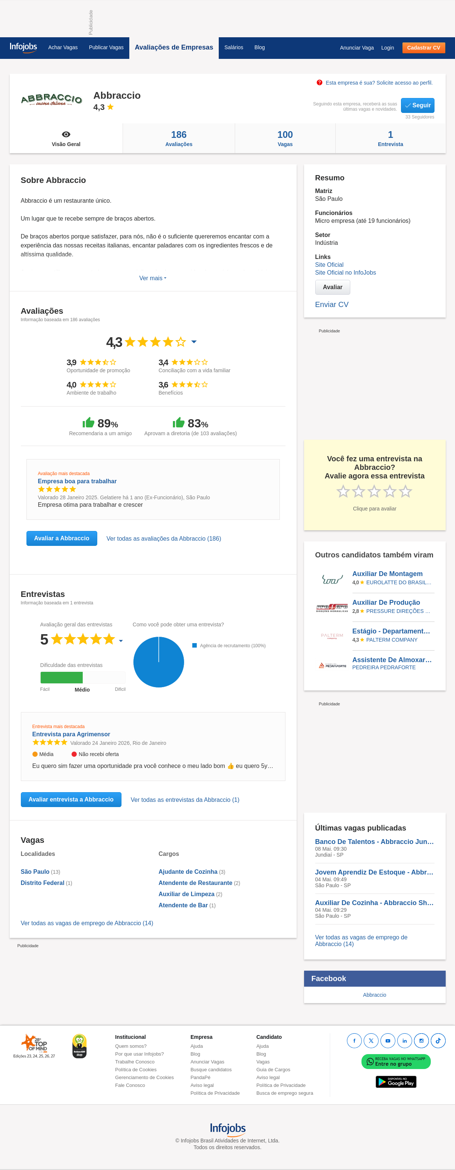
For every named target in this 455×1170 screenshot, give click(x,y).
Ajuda (196, 1046)
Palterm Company (392, 640)
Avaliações (179, 138)
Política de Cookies (136, 1069)
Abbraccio (374, 995)
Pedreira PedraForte (384, 667)
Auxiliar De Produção (386, 602)
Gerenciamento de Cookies (144, 1077)
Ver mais (153, 278)
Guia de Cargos (273, 1069)
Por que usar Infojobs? (139, 1054)
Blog (260, 47)
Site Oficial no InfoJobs (345, 272)
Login (387, 48)
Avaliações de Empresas (174, 47)
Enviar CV (332, 304)
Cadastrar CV (423, 48)
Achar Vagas (63, 47)
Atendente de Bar (183, 905)
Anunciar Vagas (207, 1062)
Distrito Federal (42, 883)
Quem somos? (131, 1046)
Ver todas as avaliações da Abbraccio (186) (164, 538)
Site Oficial (329, 265)
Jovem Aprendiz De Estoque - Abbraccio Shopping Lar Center (375, 872)
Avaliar (333, 287)
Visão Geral (66, 138)
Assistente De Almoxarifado (393, 660)
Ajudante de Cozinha (188, 872)
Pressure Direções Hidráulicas (399, 611)
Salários (233, 47)
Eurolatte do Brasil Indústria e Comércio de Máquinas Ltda (399, 582)
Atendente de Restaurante (196, 883)
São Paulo (35, 872)
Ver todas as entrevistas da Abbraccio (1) (185, 800)
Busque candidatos (211, 1069)
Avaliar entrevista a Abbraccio (71, 799)
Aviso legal (202, 1085)
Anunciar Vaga (357, 48)
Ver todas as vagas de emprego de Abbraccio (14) (87, 923)
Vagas (285, 138)
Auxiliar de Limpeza (187, 894)
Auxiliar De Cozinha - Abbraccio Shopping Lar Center (375, 903)
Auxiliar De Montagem (388, 574)
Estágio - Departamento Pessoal (393, 631)
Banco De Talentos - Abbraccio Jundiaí (375, 841)
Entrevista (391, 138)
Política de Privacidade (215, 1093)
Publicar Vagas (106, 47)
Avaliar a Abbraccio (61, 538)
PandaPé (200, 1077)
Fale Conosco (130, 1085)
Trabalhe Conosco (135, 1062)
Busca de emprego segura (284, 1093)
